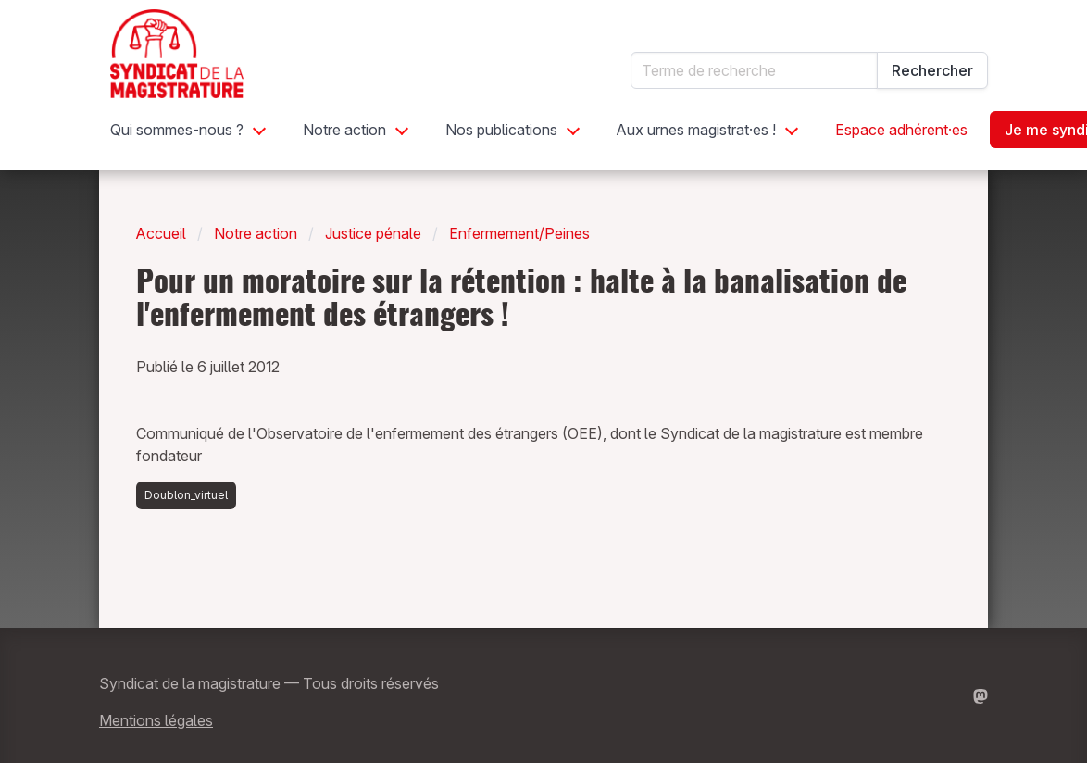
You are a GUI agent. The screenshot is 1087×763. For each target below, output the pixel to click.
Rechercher (932, 70)
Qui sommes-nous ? (177, 129)
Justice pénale (373, 233)
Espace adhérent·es (901, 129)
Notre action (344, 129)
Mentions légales (156, 720)
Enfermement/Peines (519, 233)
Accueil (161, 233)
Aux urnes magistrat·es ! (696, 129)
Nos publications (501, 129)
